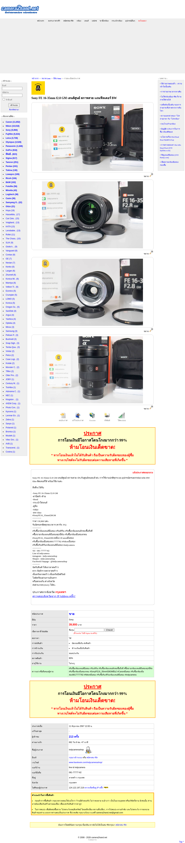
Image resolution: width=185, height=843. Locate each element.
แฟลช (94, 21)
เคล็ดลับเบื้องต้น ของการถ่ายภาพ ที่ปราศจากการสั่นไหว (170, 108)
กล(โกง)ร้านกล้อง (168, 124)
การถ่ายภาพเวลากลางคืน (171, 92)
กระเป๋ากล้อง (117, 21)
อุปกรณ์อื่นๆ (130, 21)
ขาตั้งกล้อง (104, 21)
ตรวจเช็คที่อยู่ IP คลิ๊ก (94, 788)
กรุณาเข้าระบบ (75, 757)
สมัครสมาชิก (68, 21)
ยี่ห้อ (57, 78)
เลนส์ (86, 21)
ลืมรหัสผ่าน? (14, 110)
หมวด (46, 78)
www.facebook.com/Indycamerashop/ (85, 762)
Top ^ (181, 842)
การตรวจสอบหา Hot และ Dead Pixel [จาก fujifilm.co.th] (170, 147)
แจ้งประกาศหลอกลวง (143, 472)
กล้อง (79, 21)
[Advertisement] (92, 48)
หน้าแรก (40, 21)
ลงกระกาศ (54, 21)
